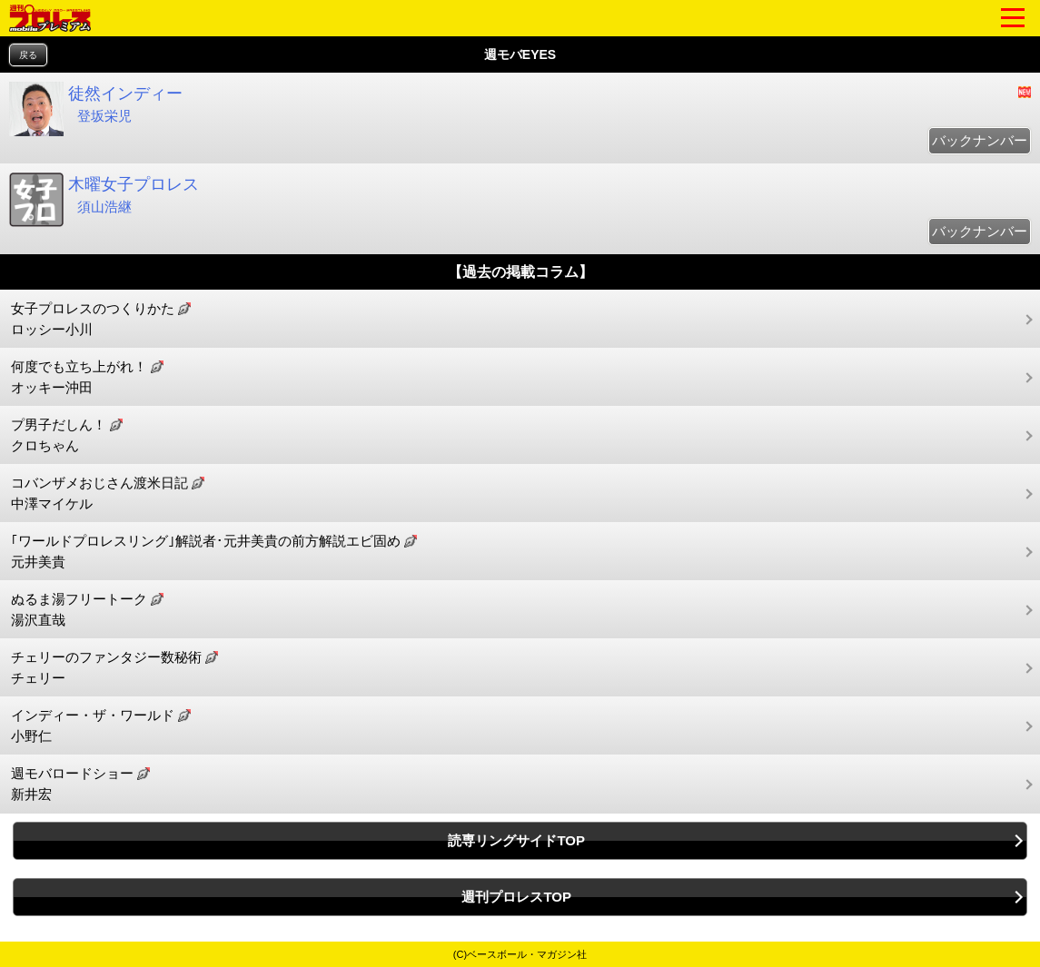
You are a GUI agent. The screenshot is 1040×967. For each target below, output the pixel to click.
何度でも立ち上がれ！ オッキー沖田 (87, 377)
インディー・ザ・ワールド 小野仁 (101, 725)
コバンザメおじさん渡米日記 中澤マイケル (107, 493)
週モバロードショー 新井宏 (80, 783)
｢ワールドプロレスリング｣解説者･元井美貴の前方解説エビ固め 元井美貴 (214, 551)
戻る (28, 55)
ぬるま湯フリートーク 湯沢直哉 (87, 609)
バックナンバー (979, 140)
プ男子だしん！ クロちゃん (67, 435)
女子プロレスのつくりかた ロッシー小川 (101, 319)
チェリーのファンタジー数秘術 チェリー (114, 667)
